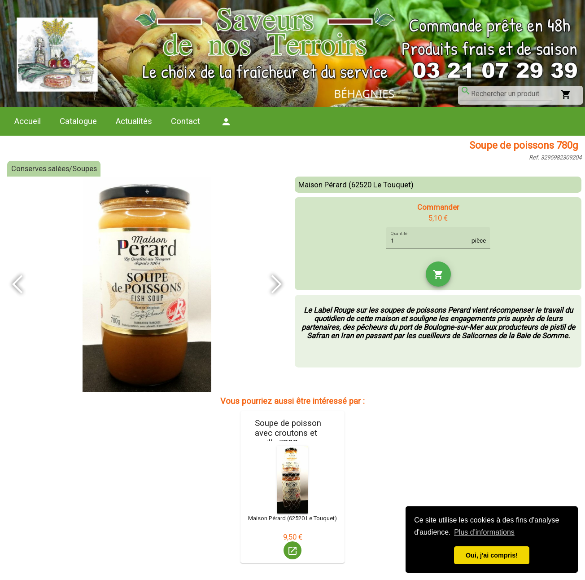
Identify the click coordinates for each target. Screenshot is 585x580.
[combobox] (511, 94)
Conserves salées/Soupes (54, 168)
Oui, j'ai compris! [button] (492, 555)
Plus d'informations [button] (484, 532)
